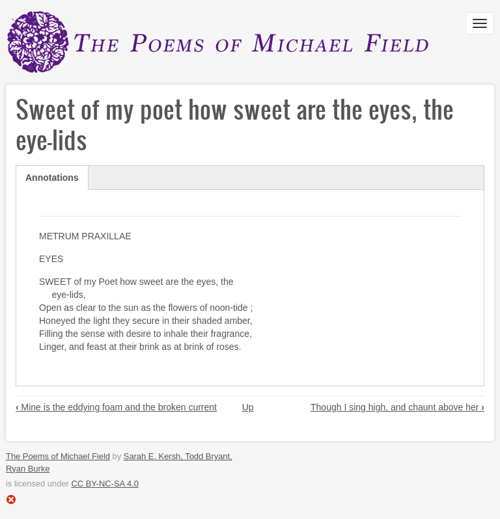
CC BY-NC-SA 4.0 (105, 483)
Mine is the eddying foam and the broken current (116, 407)
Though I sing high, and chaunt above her (397, 407)
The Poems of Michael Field (58, 456)
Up (248, 407)
